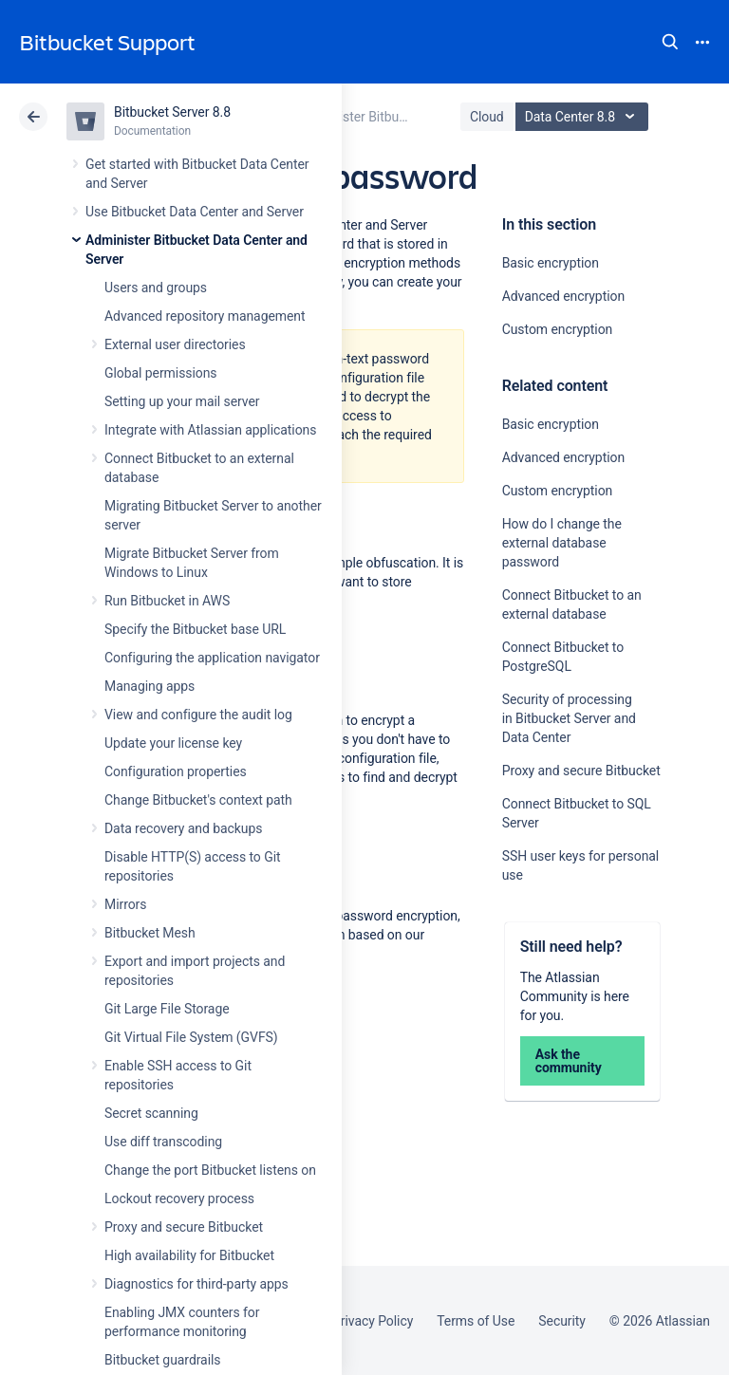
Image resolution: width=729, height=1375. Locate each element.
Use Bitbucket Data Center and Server (194, 211)
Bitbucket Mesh (150, 932)
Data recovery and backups (183, 828)
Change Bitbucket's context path (198, 800)
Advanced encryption (563, 296)
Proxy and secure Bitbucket (183, 1227)
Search (670, 42)
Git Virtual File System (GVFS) (191, 1037)
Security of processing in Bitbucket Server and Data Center (569, 718)
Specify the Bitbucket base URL (195, 629)
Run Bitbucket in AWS (167, 600)
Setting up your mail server (182, 401)
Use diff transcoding (163, 1141)
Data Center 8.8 (584, 116)
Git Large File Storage (167, 1008)
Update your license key (173, 743)
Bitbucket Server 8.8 (172, 112)
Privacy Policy (372, 1321)
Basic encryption (550, 262)
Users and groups (155, 287)
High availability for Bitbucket (189, 1255)
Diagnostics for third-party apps (196, 1283)
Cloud (487, 116)
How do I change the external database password (562, 542)
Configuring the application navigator (212, 657)
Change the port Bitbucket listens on (210, 1170)
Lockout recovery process (179, 1198)
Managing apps (149, 686)
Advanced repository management (205, 316)
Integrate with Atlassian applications (210, 429)
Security (562, 1321)
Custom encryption (557, 329)
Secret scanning (151, 1113)
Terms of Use (475, 1321)
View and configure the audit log (198, 714)
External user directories (175, 344)
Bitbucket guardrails (162, 1359)
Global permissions (160, 373)
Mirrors (125, 904)
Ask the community (568, 1061)
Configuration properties (175, 771)
